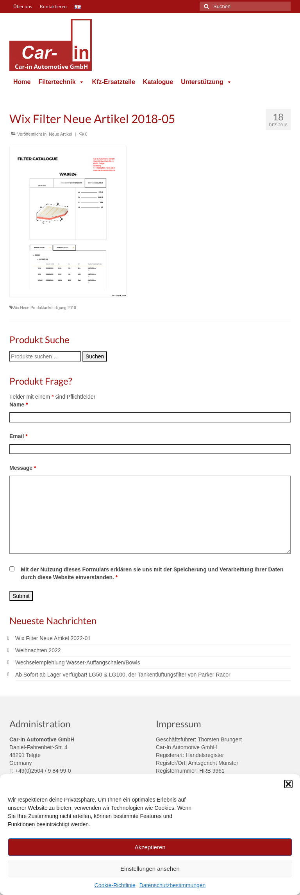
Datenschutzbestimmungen (172, 885)
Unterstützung (206, 82)
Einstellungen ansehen (150, 868)
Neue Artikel (60, 134)
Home (21, 82)
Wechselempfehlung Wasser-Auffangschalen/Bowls (77, 662)
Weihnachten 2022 (38, 650)
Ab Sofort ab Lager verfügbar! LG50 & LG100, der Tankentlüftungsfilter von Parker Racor (122, 674)
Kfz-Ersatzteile (113, 82)
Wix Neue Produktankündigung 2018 (44, 308)
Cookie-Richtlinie (115, 885)
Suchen (95, 356)
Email (18, 436)
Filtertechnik (61, 82)
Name (18, 404)
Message (22, 468)
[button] (288, 784)
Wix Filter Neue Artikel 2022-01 (53, 638)
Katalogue (158, 82)
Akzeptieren (149, 847)
